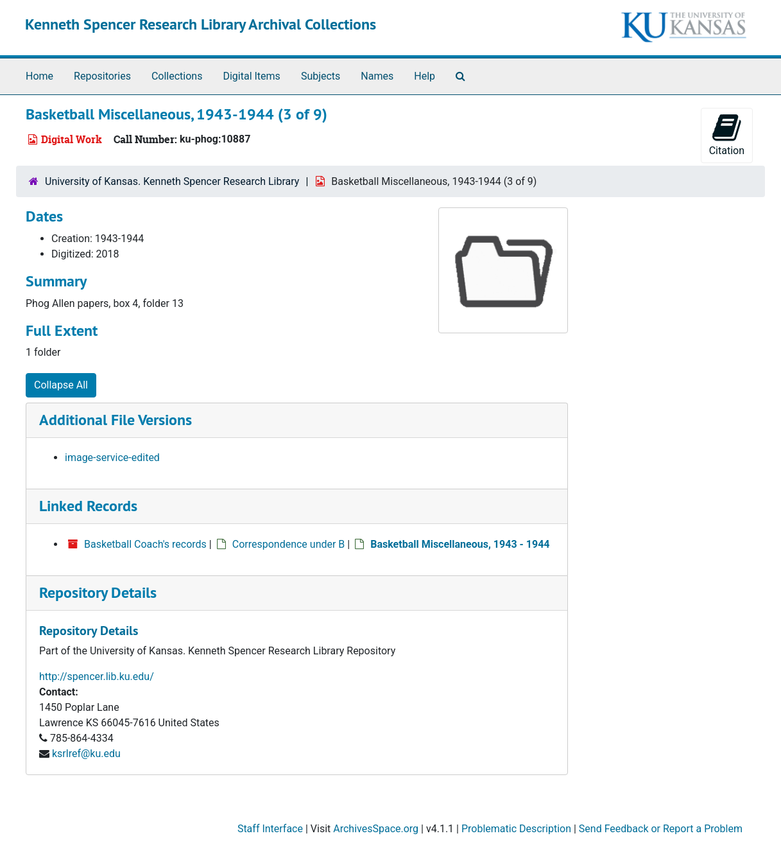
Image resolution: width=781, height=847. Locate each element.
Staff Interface (270, 829)
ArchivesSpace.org (375, 829)
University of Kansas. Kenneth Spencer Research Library (172, 181)
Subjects (320, 76)
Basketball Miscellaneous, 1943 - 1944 (459, 544)
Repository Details (98, 592)
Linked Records (88, 506)
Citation (726, 134)
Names (377, 76)
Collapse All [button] (61, 385)
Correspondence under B (288, 544)
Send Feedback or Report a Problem (660, 829)
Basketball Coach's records (145, 544)
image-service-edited (112, 457)
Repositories (102, 76)
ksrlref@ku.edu (86, 753)
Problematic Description (516, 829)
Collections (177, 76)
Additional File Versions (115, 420)
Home (39, 76)
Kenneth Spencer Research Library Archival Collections (200, 24)
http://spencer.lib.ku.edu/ (96, 676)
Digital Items (251, 76)
